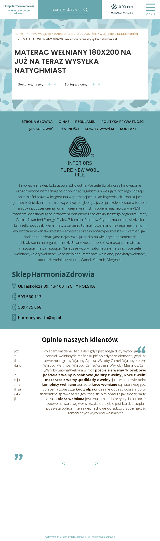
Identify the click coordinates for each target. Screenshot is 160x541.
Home (19, 33)
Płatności (69, 128)
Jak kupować (41, 128)
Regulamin (85, 121)
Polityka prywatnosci (122, 121)
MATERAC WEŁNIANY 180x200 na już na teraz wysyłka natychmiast (70, 39)
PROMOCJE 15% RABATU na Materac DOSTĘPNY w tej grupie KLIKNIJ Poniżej (84, 33)
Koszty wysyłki (99, 128)
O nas (64, 121)
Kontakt (128, 128)
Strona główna (37, 121)
